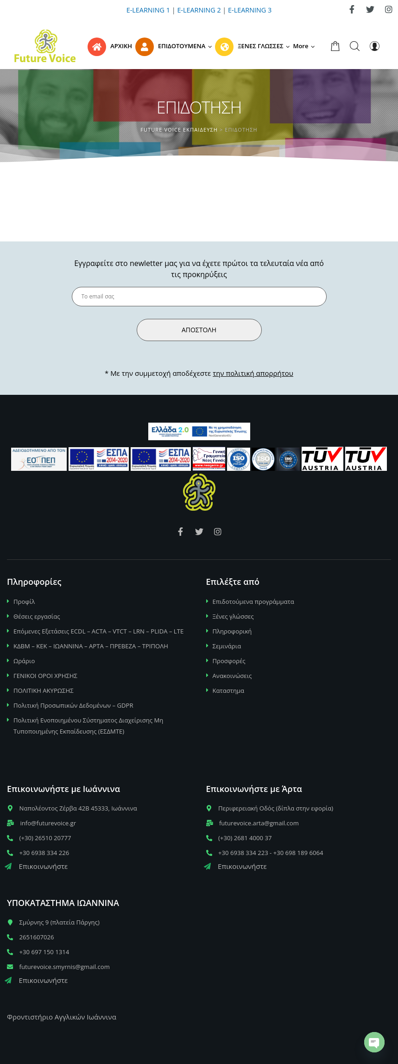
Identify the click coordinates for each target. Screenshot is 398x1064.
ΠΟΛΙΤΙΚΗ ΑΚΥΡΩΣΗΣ (43, 690)
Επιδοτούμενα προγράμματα (253, 601)
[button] (305, 45)
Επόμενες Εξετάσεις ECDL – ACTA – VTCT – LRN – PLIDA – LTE (98, 631)
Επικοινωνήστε (36, 866)
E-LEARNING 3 (250, 10)
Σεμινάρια (227, 646)
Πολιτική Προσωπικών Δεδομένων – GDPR (73, 705)
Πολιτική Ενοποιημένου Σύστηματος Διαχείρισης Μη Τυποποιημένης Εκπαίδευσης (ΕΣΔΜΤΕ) (88, 725)
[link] (351, 9)
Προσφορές (229, 661)
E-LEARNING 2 (199, 10)
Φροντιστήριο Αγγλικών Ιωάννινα (61, 1016)
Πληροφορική (232, 631)
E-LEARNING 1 (148, 10)
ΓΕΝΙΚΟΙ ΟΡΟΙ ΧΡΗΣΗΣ (45, 675)
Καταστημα (229, 690)
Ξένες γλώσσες (233, 616)
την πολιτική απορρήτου (253, 373)
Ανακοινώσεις (232, 675)
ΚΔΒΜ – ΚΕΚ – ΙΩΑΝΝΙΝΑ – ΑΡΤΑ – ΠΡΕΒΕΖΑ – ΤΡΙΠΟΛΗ (90, 646)
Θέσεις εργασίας (36, 616)
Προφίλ (24, 601)
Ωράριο (24, 661)
